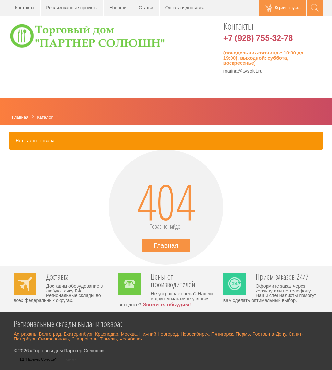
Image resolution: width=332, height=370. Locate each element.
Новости (118, 8)
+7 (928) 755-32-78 (258, 37)
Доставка (57, 277)
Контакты (24, 8)
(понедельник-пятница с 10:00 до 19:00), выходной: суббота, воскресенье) (263, 58)
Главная (166, 245)
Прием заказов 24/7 (282, 277)
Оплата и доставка (185, 8)
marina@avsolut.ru (243, 71)
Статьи (146, 8)
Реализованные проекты (72, 8)
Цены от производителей (173, 281)
